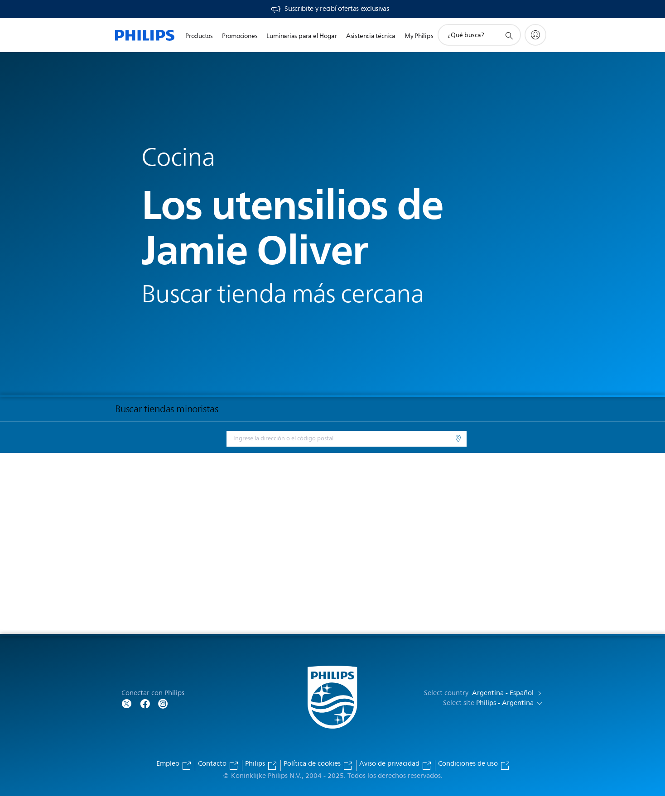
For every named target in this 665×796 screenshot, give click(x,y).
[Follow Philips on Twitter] (126, 703)
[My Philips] (535, 35)
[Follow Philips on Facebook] (145, 703)
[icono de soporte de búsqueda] (508, 35)
